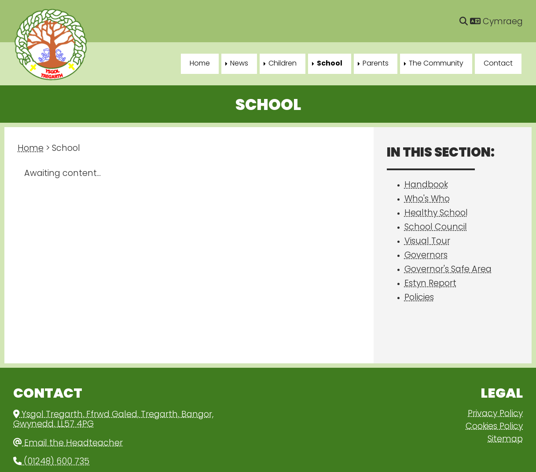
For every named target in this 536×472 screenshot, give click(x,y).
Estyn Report (430, 284)
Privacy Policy (495, 414)
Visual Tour (427, 242)
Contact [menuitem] (498, 63)
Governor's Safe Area (448, 270)
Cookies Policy (494, 427)
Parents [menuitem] (376, 63)
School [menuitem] (329, 63)
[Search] (463, 22)
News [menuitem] (239, 63)
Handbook (426, 185)
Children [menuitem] (282, 63)
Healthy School (436, 213)
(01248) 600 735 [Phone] (51, 462)
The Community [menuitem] (436, 63)
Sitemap (505, 439)
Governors (426, 256)
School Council (435, 227)
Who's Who (427, 199)
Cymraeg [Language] (496, 22)
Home (31, 149)
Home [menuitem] (200, 63)
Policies (419, 298)
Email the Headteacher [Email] (68, 443)
